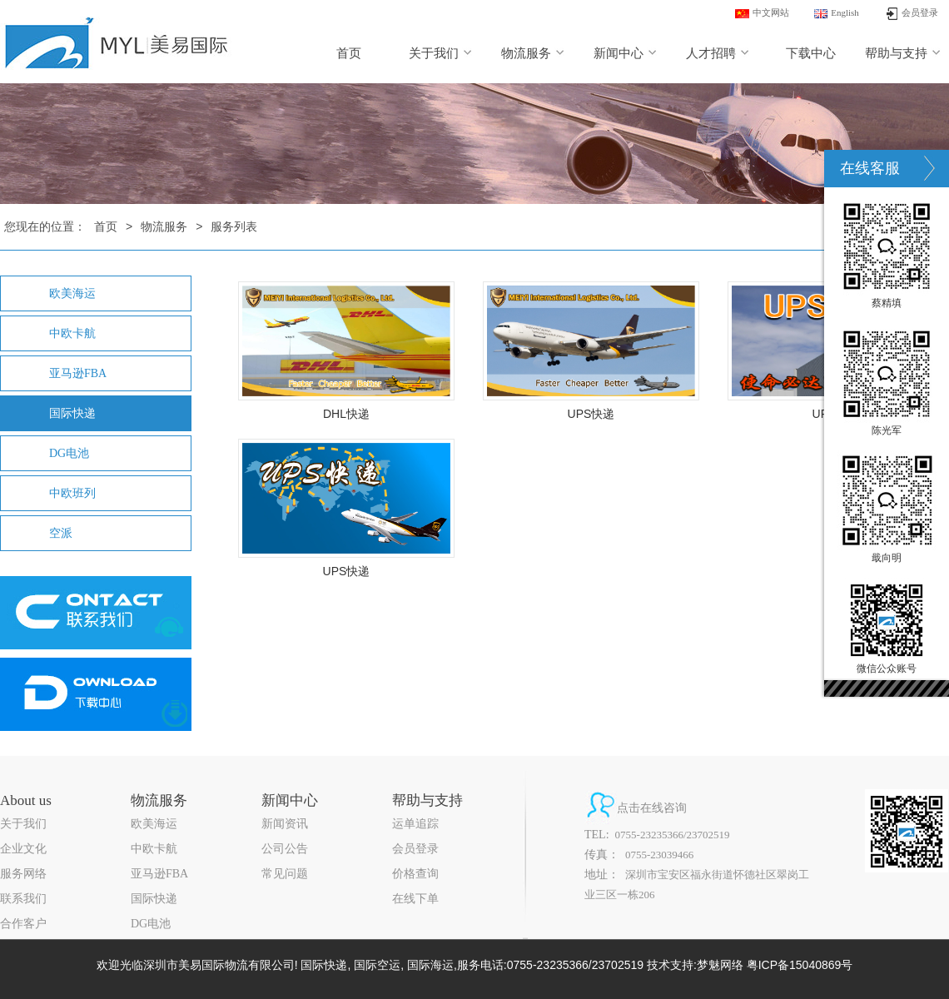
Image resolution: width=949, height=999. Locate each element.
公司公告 (284, 848)
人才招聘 (718, 53)
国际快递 (72, 413)
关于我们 (441, 53)
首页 (348, 53)
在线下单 (415, 898)
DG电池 (69, 453)
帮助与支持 (903, 53)
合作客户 (23, 923)
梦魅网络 (720, 965)
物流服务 (533, 53)
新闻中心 (626, 53)
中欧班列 (72, 493)
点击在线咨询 (652, 808)
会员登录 (415, 848)
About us (26, 800)
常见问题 (284, 873)
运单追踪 (415, 824)
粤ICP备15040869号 (800, 965)
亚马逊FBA (78, 373)
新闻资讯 (284, 824)
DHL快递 (346, 413)
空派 (60, 533)
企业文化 (23, 848)
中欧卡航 (72, 333)
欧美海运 (72, 293)
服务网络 (23, 873)
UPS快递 (591, 413)
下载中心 (811, 53)
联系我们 (23, 898)
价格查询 (415, 873)
